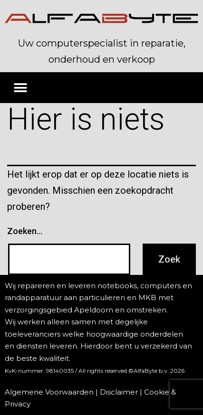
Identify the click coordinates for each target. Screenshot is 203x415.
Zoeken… (24, 231)
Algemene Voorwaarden (49, 391)
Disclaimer (119, 391)
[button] (20, 87)
